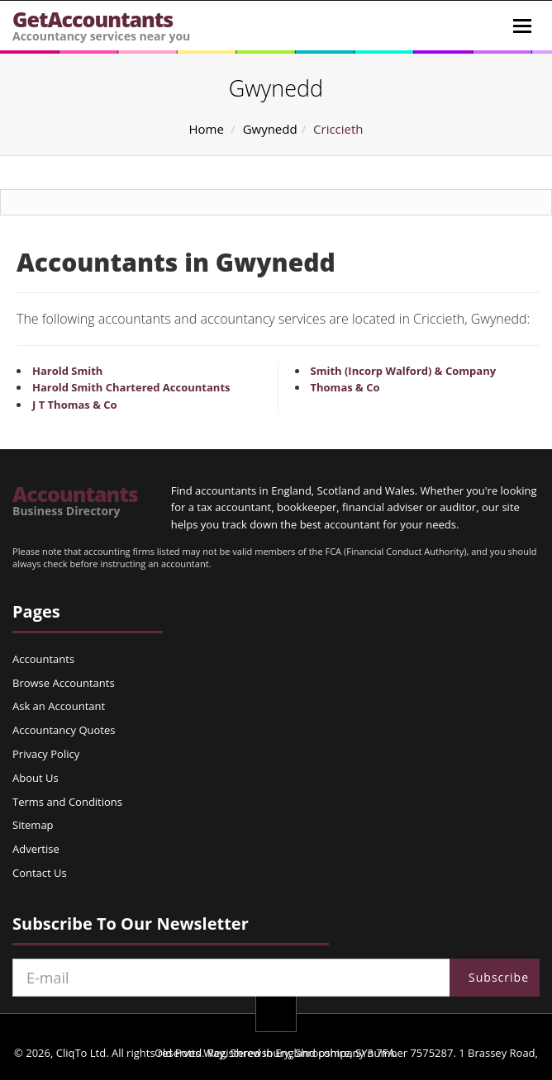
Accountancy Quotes (63, 729)
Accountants (75, 500)
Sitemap (33, 824)
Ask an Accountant (58, 706)
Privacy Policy (45, 753)
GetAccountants (101, 24)
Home (205, 129)
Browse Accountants (63, 682)
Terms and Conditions (67, 801)
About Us (35, 777)
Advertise (35, 848)
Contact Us (39, 872)
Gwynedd (270, 129)
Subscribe (499, 977)
